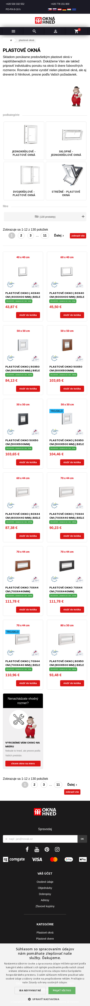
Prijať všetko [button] (62, 990)
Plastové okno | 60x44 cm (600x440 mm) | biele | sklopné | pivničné (22, 517)
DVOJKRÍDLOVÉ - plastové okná (24, 193)
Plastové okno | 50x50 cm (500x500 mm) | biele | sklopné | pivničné (22, 370)
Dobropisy (45, 894)
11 (45, 235)
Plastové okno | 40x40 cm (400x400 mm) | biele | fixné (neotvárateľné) (22, 296)
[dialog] (45, 974)
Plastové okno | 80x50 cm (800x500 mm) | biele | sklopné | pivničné (66, 664)
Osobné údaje (45, 881)
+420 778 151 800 (60, 4)
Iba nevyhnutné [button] (30, 990)
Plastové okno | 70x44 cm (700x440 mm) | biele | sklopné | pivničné (66, 517)
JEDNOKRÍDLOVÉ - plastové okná (24, 153)
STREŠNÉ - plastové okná (66, 193)
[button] (45, 999)
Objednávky (45, 887)
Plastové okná (45, 932)
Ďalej (59, 235)
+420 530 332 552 (15, 4)
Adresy (45, 900)
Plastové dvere (45, 938)
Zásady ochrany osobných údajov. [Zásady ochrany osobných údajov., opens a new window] (48, 982)
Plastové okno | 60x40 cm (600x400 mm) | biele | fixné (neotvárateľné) (66, 296)
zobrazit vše (78, 235)
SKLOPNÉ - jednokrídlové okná (66, 153)
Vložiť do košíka (28, 315)
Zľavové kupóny (44, 906)
